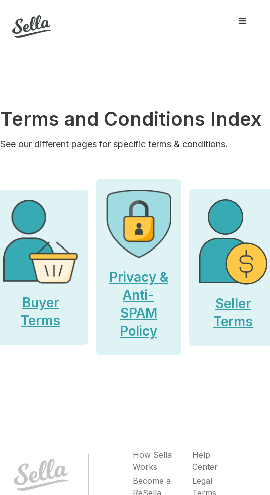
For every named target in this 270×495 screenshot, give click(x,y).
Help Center (205, 461)
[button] (243, 21)
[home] (31, 21)
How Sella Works (152, 461)
